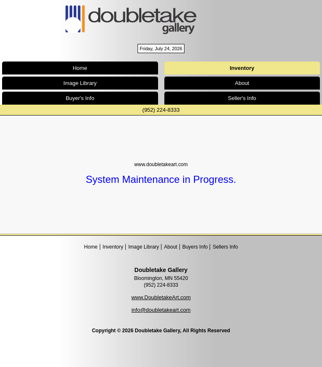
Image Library (79, 83)
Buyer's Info (80, 98)
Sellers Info (225, 247)
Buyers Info (195, 247)
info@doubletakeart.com (160, 310)
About (242, 83)
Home (80, 68)
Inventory (113, 247)
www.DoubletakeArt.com (161, 297)
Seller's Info (242, 98)
